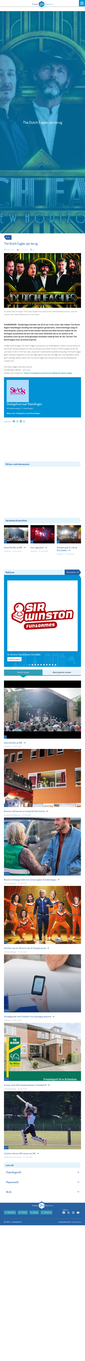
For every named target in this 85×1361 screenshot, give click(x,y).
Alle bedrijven (72, 572)
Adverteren (10, 1216)
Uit (9, 237)
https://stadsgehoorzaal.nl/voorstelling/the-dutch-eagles (50, 373)
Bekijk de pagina (14, 659)
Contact (23, 1216)
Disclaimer (46, 1216)
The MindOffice (74, 1226)
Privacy (34, 1216)
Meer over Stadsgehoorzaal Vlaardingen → (26, 413)
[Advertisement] (42, 443)
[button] (29, 665)
